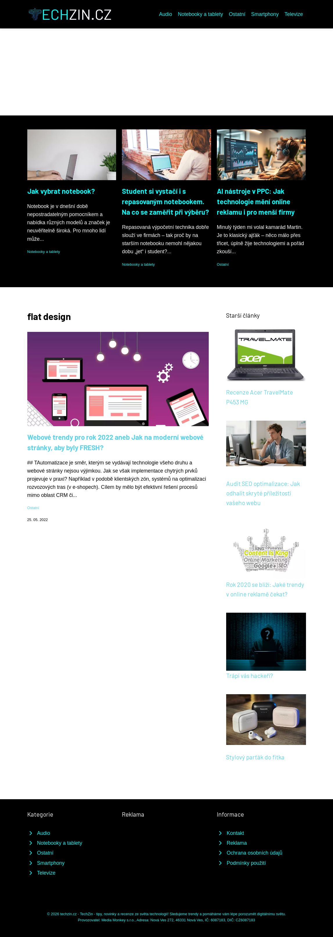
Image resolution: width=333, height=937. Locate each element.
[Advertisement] (166, 72)
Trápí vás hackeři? (249, 675)
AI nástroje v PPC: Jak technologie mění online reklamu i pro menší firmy (256, 201)
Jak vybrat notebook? (61, 191)
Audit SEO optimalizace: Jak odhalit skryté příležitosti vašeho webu (263, 493)
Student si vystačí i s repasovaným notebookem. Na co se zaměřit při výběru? (165, 201)
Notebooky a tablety (200, 14)
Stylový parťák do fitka (255, 757)
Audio (165, 14)
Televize (294, 14)
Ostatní (237, 14)
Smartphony (265, 14)
